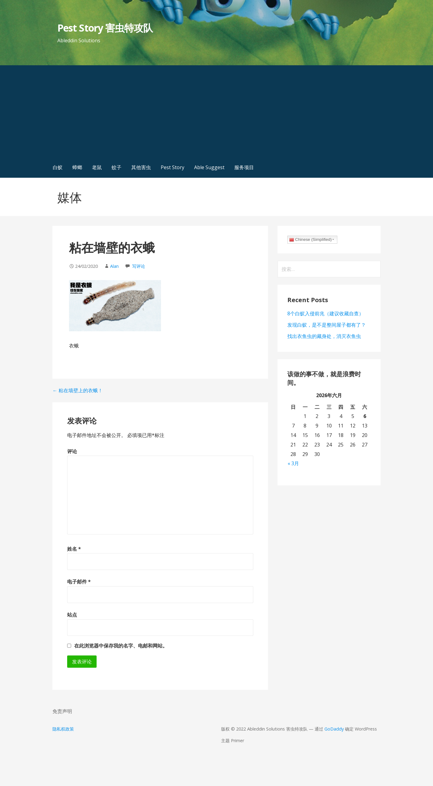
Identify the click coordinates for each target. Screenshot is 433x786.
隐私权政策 (63, 729)
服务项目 (244, 167)
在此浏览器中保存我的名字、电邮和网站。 (120, 645)
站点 (72, 614)
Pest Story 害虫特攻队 (105, 27)
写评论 (138, 266)
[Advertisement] (216, 111)
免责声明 (62, 711)
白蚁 (58, 167)
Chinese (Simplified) (310, 239)
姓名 (74, 548)
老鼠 (97, 167)
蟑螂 (77, 167)
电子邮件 (79, 581)
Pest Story (172, 167)
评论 (72, 451)
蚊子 (116, 167)
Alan (114, 266)
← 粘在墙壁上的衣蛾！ (77, 390)
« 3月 (293, 463)
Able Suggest (209, 167)
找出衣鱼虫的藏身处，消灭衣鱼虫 (324, 336)
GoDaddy (334, 729)
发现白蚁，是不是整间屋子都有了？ (326, 324)
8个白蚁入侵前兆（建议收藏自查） (325, 313)
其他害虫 (141, 167)
